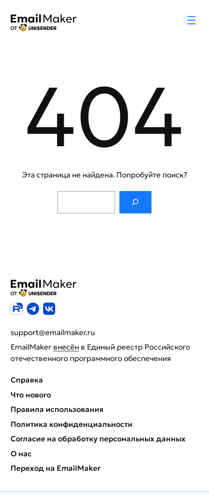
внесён (66, 347)
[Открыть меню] (191, 20)
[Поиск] (135, 202)
